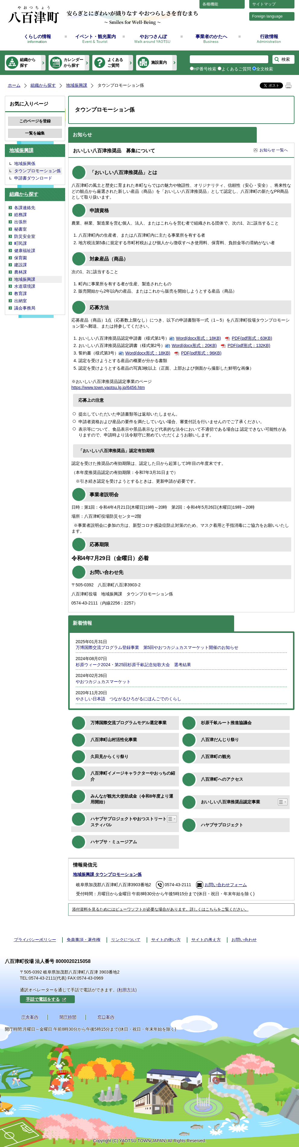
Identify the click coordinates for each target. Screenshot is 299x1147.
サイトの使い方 (166, 939)
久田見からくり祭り (110, 756)
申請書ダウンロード (33, 178)
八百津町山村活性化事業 (114, 739)
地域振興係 (24, 163)
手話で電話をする (46, 999)
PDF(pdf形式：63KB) (252, 338)
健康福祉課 (24, 250)
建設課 (20, 264)
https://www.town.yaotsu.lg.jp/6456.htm (108, 387)
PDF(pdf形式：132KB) (248, 345)
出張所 (20, 221)
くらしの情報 (37, 36)
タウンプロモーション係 (37, 170)
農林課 (20, 272)
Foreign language (267, 16)
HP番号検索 (205, 68)
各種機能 (210, 4)
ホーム (14, 85)
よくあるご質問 (115, 62)
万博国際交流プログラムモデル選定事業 (129, 722)
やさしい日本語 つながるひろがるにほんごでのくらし (128, 698)
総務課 (20, 214)
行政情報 (269, 36)
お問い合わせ (244, 939)
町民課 (20, 243)
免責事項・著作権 (83, 939)
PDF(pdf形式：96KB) (201, 353)
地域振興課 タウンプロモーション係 (107, 874)
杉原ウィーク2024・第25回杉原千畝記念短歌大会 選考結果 (133, 664)
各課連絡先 (24, 207)
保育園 (20, 257)
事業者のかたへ (211, 36)
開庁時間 (67, 1017)
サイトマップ (264, 4)
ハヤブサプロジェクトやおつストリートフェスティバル (133, 821)
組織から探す (28, 62)
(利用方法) (127, 989)
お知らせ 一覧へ (273, 150)
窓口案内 (105, 1017)
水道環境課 (24, 286)
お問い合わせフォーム (226, 884)
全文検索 (264, 68)
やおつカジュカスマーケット (103, 681)
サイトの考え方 (206, 939)
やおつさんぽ (153, 36)
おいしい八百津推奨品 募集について (114, 150)
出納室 (20, 300)
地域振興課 (76, 85)
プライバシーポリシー (35, 939)
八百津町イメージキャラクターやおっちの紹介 (133, 776)
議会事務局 (24, 308)
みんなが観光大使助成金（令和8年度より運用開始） (132, 799)
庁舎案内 (29, 1017)
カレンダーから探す (73, 62)
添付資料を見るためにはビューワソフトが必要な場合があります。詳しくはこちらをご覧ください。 (160, 909)
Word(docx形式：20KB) (194, 345)
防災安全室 (24, 236)
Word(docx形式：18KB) (198, 338)
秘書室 (20, 229)
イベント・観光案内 (95, 36)
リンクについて (126, 939)
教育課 (20, 293)
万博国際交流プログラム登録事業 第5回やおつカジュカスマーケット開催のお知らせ (157, 647)
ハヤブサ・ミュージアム (114, 841)
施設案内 (159, 62)
